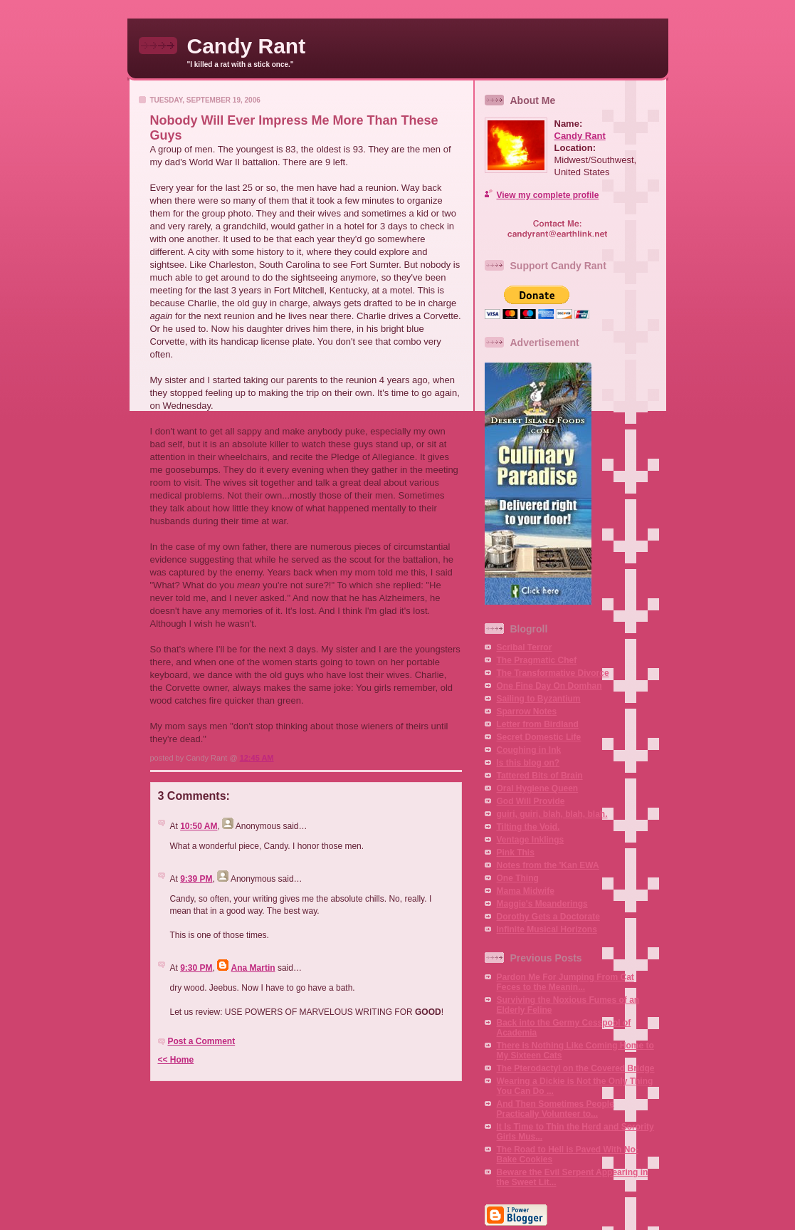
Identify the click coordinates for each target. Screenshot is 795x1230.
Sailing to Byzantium (539, 699)
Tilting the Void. (528, 827)
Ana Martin (253, 968)
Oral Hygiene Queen (538, 788)
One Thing (518, 878)
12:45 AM (257, 758)
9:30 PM (196, 968)
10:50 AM (198, 826)
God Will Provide (531, 801)
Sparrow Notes (527, 711)
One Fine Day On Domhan (549, 686)
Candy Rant (246, 46)
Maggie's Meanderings (542, 904)
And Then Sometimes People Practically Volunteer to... (555, 1109)
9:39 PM (196, 879)
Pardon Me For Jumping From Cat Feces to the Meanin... (565, 982)
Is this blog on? (528, 763)
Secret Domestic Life (539, 737)
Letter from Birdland (538, 724)
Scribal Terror (524, 647)
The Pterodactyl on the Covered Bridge (576, 1068)
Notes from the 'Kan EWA (548, 865)
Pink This (516, 853)
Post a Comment (202, 1041)
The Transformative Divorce (553, 673)
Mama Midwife (525, 891)
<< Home (176, 1060)
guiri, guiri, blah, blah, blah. (552, 814)
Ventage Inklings (530, 840)
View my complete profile (548, 195)
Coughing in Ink (529, 750)
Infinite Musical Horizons (547, 929)
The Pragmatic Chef (537, 660)
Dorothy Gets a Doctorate (548, 917)
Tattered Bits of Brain (540, 776)
